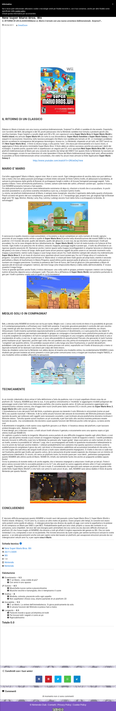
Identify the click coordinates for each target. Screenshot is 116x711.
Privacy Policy (63, 702)
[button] (113, 4)
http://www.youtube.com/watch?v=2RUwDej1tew (58, 160)
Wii (6, 554)
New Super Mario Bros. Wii (16, 547)
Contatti (52, 702)
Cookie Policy (77, 702)
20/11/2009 (10, 551)
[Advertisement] (58, 45)
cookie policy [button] (20, 11)
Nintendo (9, 561)
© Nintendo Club (39, 702)
